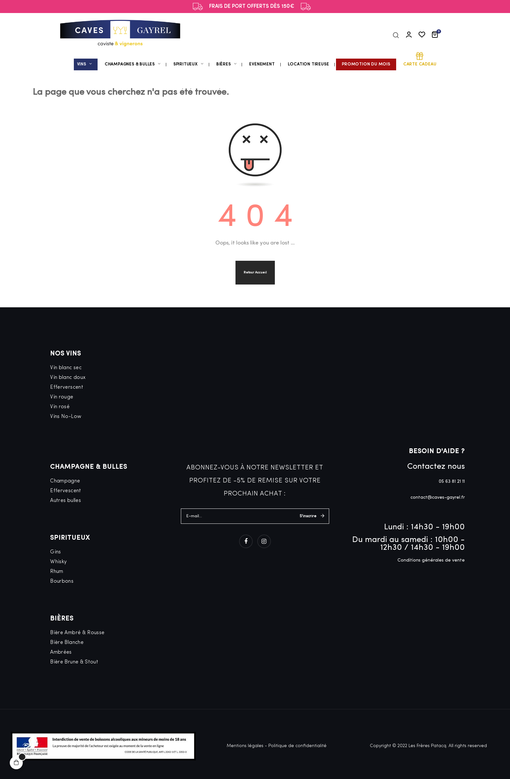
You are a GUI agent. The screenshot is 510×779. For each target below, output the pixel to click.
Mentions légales (245, 746)
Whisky (58, 561)
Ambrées (61, 652)
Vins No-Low (65, 416)
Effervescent (65, 491)
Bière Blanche (67, 642)
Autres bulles (65, 500)
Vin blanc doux (68, 377)
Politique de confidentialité (297, 746)
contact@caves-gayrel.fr (437, 497)
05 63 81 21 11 (452, 481)
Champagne (65, 481)
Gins (55, 552)
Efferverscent (66, 387)
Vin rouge (61, 397)
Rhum (56, 571)
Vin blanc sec (66, 367)
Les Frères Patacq (427, 746)
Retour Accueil (255, 272)
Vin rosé (60, 407)
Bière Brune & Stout (74, 662)
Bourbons (62, 581)
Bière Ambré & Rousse (77, 632)
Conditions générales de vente (431, 560)
